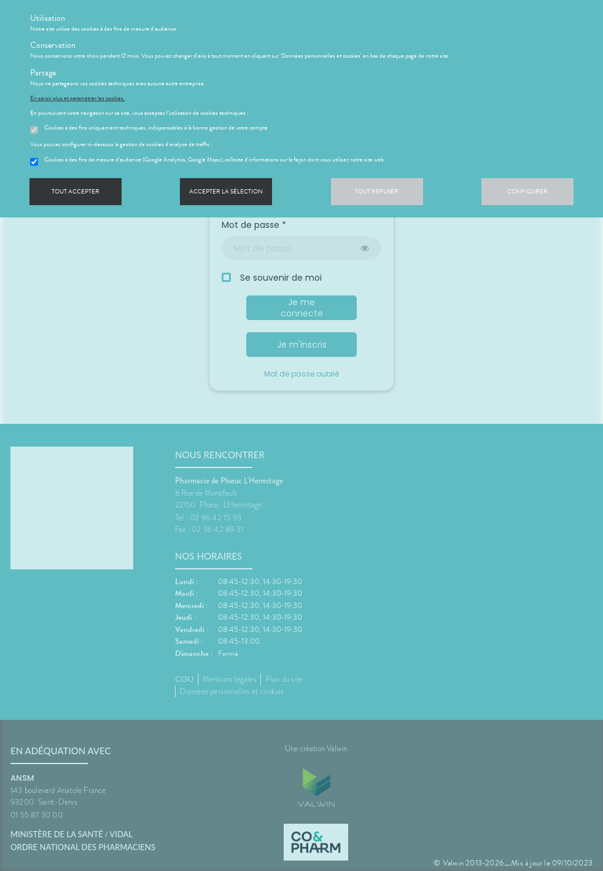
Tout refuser (377, 191)
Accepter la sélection (226, 191)
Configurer (527, 191)
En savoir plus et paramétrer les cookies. (77, 98)
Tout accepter (75, 191)
